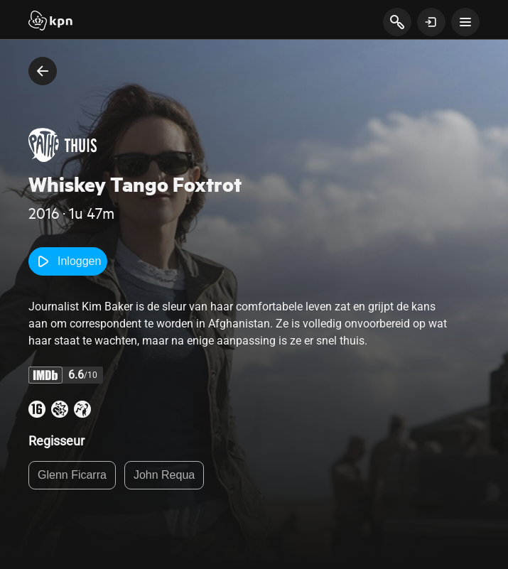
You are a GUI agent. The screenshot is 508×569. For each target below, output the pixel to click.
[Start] (50, 22)
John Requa (164, 475)
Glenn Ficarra (72, 475)
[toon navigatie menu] (465, 22)
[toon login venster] (431, 22)
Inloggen (68, 261)
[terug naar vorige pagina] (42, 71)
